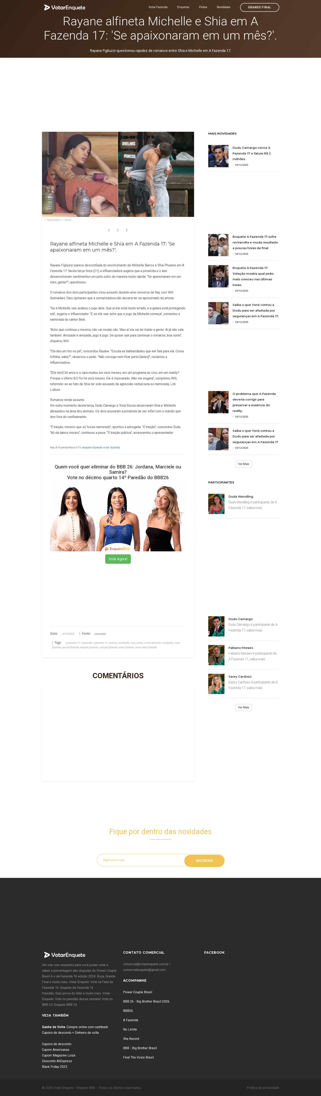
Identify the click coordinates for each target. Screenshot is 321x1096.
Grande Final (259, 7)
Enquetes (183, 7)
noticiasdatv (100, 633)
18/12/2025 (240, 165)
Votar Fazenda (158, 7)
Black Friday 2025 (54, 1067)
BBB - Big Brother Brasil (140, 1048)
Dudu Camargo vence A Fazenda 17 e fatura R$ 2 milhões (252, 153)
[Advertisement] (160, 88)
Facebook (214, 953)
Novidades (223, 7)
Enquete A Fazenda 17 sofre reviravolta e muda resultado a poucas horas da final (255, 242)
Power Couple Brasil (137, 992)
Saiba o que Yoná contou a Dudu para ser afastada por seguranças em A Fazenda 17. (256, 310)
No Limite (130, 1029)
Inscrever (204, 860)
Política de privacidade (263, 1088)
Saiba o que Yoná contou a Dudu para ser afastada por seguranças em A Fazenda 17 (255, 436)
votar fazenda (111, 447)
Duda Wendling (241, 496)
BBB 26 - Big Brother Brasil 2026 (146, 1001)
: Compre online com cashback (75, 1027)
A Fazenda (130, 1020)
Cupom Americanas (55, 1050)
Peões (203, 7)
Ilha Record (131, 1039)
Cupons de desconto (56, 1044)
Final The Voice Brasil (138, 1057)
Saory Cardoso (240, 676)
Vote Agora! (118, 559)
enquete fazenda (92, 447)
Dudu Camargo (241, 619)
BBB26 (128, 1011)
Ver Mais (243, 464)
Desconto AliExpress (57, 1061)
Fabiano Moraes (241, 648)
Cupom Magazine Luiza (58, 1055)
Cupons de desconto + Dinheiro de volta (70, 1033)
